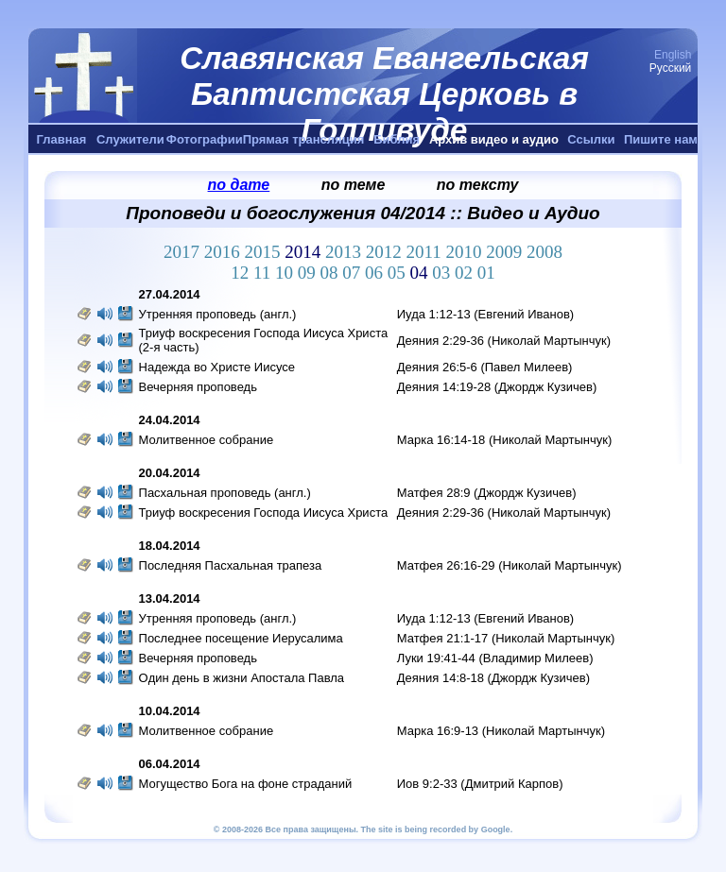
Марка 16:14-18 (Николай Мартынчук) (505, 440)
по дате (239, 185)
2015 (264, 252)
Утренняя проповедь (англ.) (218, 314)
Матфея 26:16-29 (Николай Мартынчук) (509, 565)
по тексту (478, 185)
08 (331, 272)
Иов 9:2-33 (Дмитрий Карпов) (480, 784)
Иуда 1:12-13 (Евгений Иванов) (485, 314)
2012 (386, 252)
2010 (466, 252)
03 (443, 272)
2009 (506, 252)
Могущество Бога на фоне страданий (246, 784)
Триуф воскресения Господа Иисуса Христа (264, 512)
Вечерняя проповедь (200, 387)
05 (399, 272)
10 (286, 272)
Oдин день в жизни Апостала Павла (242, 678)
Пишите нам (661, 139)
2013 (345, 252)
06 (376, 272)
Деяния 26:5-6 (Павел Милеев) (485, 367)
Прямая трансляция (304, 139)
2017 (184, 252)
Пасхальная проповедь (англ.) (225, 493)
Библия (396, 139)
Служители (130, 139)
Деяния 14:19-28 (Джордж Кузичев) (497, 387)
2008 (544, 252)
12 (242, 272)
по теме (353, 185)
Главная (62, 139)
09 (309, 272)
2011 (425, 252)
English (672, 54)
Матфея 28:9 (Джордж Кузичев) (487, 493)
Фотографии (204, 139)
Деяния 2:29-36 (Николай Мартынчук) (504, 340)
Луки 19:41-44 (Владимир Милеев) (495, 658)
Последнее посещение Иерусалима (241, 638)
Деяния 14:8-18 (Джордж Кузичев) (493, 678)
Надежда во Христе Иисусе (217, 367)
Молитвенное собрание (206, 440)
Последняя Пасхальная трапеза (230, 565)
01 (486, 272)
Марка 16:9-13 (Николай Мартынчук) (501, 731)
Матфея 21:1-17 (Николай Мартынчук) (506, 638)
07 (353, 272)
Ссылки (590, 139)
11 (264, 272)
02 (466, 272)
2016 (224, 252)
